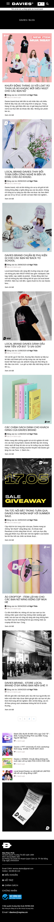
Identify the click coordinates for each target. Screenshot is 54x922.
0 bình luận (19, 752)
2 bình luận (19, 776)
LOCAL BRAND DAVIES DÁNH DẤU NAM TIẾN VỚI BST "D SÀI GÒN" (25, 345)
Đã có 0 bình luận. (13, 98)
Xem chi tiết (9, 115)
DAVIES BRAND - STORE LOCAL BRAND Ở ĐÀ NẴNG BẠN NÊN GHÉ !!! (26, 684)
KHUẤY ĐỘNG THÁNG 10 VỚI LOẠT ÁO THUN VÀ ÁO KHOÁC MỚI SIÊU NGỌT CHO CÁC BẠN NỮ (27, 88)
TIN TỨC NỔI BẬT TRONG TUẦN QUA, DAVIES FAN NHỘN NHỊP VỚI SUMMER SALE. (27, 513)
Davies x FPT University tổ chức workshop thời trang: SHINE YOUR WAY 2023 (31, 748)
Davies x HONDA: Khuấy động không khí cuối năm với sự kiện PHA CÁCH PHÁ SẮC (32, 760)
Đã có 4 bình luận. (13, 353)
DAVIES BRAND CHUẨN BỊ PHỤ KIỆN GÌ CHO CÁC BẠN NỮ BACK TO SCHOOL (26, 258)
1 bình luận (19, 741)
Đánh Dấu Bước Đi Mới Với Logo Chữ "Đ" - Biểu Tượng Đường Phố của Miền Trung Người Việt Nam (32, 736)
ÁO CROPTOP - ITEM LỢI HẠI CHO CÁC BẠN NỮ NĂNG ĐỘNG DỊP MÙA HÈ (26, 600)
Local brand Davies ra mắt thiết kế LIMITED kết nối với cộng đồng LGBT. (32, 772)
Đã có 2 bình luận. (13, 184)
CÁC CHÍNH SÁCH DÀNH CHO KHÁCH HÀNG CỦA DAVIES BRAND (27, 428)
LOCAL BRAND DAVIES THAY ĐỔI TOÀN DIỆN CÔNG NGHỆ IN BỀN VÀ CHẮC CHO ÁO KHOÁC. (25, 174)
